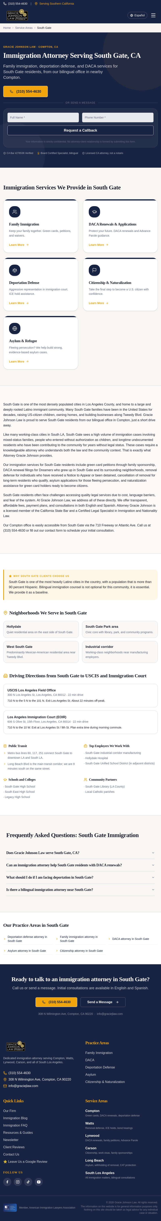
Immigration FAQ (15, 1125)
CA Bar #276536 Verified (18, 153)
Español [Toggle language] (137, 15)
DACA (89, 1060)
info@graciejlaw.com (20, 1086)
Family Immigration (99, 1053)
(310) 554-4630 (15, 3)
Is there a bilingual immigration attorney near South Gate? (80, 890)
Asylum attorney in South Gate (24, 950)
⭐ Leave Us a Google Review (25, 1161)
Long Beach (94, 1160)
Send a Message (103, 1002)
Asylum (90, 1074)
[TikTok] (28, 1182)
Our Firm (9, 1111)
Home (7, 27)
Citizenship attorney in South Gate (79, 950)
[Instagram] (18, 1182)
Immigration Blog (15, 1118)
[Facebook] (7, 1182)
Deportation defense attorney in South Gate (25, 939)
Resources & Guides (18, 1132)
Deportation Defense (100, 1067)
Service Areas (23, 27)
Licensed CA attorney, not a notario (102, 153)
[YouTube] (39, 1182)
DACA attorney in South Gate (128, 938)
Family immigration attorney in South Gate (76, 939)
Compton (92, 1111)
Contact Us (11, 1154)
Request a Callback (80, 130)
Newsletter (11, 1140)
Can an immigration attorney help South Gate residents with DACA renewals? (80, 865)
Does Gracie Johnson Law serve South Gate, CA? (80, 853)
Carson (90, 1148)
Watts (89, 1123)
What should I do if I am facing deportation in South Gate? (80, 877)
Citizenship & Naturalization (105, 1082)
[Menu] (153, 15)
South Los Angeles (99, 1173)
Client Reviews (14, 1147)
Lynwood (92, 1135)
